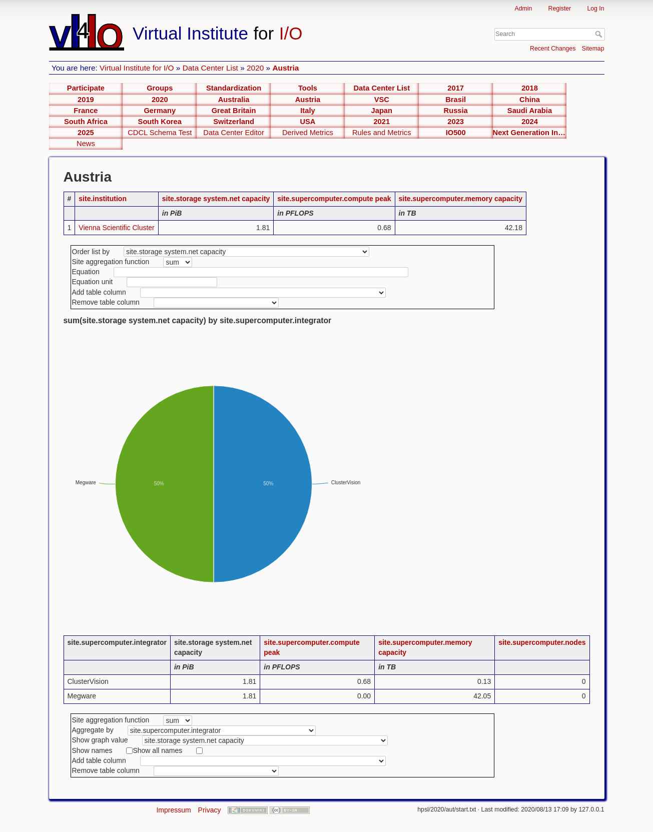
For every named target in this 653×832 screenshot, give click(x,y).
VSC (381, 100)
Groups (160, 88)
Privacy (209, 810)
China (529, 100)
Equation (86, 272)
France (86, 111)
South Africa (86, 122)
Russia (456, 111)
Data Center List (210, 68)
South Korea (160, 122)
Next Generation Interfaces (530, 133)
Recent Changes (552, 48)
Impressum (173, 810)
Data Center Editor (233, 133)
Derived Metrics (307, 133)
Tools (307, 88)
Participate (86, 88)
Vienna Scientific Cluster (116, 228)
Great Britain (234, 111)
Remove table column (106, 302)
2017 (455, 88)
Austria (285, 68)
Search (599, 34)
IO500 (456, 133)
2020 (255, 68)
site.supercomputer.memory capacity (460, 199)
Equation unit (92, 282)
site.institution (103, 199)
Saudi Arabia (529, 111)
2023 (455, 122)
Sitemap (593, 48)
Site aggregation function (111, 262)
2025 (86, 133)
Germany (160, 111)
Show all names (157, 750)
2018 (529, 88)
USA (307, 122)
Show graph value (100, 740)
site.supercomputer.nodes (541, 642)
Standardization (233, 88)
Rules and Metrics (381, 133)
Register (559, 8)
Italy (307, 111)
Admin (523, 8)
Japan (381, 111)
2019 (86, 100)
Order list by (91, 252)
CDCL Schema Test (160, 133)
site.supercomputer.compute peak (334, 199)
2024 (529, 122)
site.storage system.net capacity (216, 199)
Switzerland (233, 122)
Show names (92, 750)
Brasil (455, 100)
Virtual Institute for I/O (137, 68)
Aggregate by (93, 730)
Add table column (99, 292)
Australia (234, 100)
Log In (595, 8)
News (86, 144)
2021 (381, 122)
